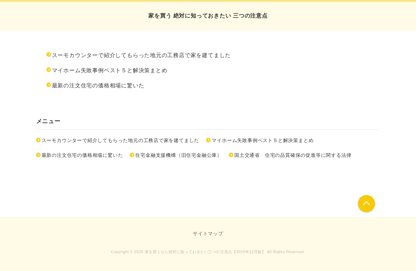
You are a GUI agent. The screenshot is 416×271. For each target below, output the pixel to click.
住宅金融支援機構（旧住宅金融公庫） (178, 155)
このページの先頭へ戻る (366, 203)
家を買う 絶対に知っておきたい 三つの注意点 (208, 16)
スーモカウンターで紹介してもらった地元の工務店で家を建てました (141, 55)
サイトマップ (208, 233)
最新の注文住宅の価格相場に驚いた (98, 85)
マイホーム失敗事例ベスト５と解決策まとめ (110, 70)
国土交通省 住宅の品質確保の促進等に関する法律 (292, 155)
